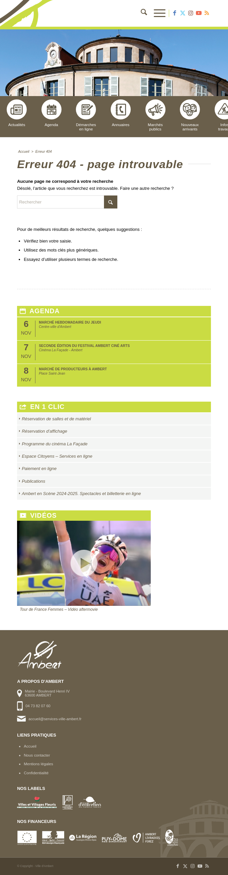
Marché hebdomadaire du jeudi (70, 322)
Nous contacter (37, 755)
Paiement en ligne (39, 468)
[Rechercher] (140, 13)
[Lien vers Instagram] (191, 13)
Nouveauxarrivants (190, 115)
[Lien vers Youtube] (199, 13)
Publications (33, 481)
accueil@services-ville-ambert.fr (54, 719)
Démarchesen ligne (86, 115)
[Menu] (156, 13)
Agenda (51, 113)
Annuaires (121, 113)
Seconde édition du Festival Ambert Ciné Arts (84, 346)
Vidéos (38, 515)
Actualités (17, 113)
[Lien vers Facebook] (175, 13)
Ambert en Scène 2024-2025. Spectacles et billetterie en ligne (81, 493)
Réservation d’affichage (44, 431)
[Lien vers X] (183, 13)
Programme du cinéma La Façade (55, 443)
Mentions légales (38, 764)
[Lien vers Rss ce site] (207, 13)
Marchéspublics (155, 115)
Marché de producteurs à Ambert (73, 369)
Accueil (30, 746)
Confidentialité (36, 773)
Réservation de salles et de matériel (56, 418)
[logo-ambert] (94, 13)
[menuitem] (140, 13)
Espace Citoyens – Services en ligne (57, 456)
